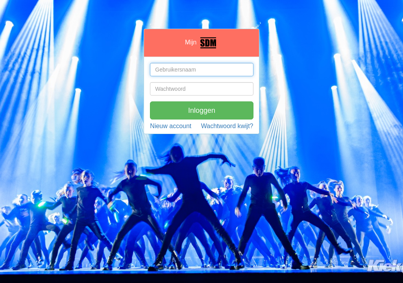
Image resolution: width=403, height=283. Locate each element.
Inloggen (201, 110)
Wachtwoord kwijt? (227, 126)
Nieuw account (170, 126)
